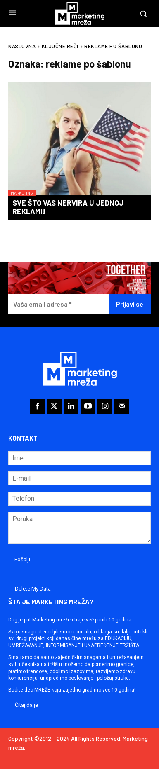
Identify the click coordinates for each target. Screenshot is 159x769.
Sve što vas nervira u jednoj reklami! (67, 207)
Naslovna (22, 46)
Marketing (22, 192)
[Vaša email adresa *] (58, 304)
